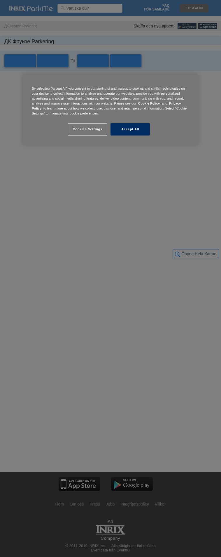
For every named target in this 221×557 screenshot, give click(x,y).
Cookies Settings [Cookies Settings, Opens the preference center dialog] (87, 129)
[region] (110, 109)
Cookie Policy (149, 103)
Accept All (130, 129)
